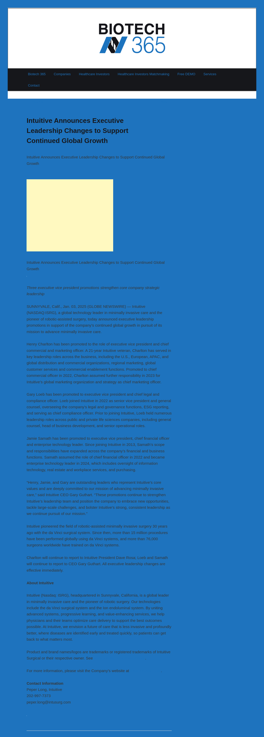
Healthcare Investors (94, 74)
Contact (33, 85)
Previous (35, 102)
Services (209, 74)
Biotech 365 (37, 74)
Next (166, 102)
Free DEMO (186, 74)
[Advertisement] (70, 215)
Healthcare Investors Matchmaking (143, 74)
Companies (62, 74)
